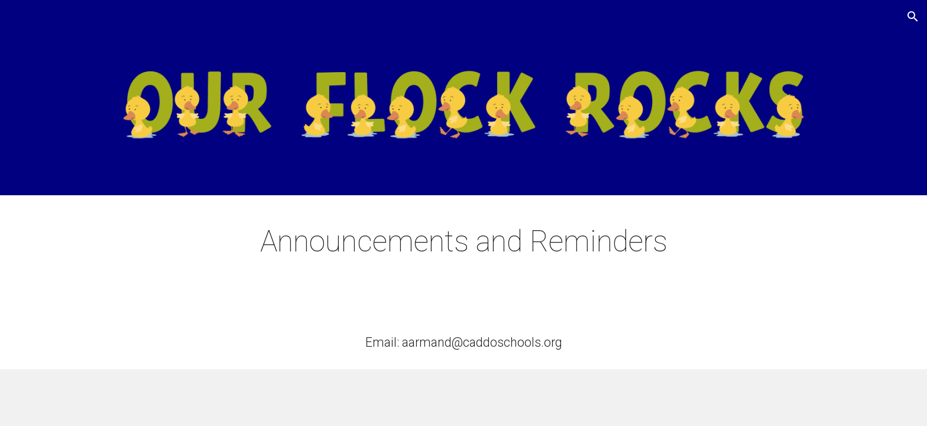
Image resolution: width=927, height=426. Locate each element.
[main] (463, 242)
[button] (913, 16)
